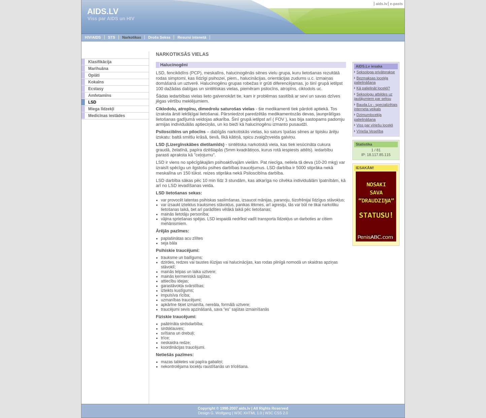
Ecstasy (95, 88)
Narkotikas (131, 37)
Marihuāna (98, 68)
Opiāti (94, 75)
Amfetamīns (99, 95)
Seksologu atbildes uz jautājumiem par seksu (373, 96)
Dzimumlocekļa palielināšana (368, 117)
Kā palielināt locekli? (373, 88)
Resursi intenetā (191, 37)
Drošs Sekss (159, 37)
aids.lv (381, 4)
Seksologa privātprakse (375, 72)
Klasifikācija (99, 62)
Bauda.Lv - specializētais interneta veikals (375, 107)
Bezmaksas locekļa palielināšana (371, 80)
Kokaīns (96, 82)
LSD (92, 102)
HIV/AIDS (93, 37)
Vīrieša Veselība (369, 131)
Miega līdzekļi (101, 109)
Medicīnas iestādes (106, 115)
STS (111, 37)
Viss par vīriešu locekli (374, 125)
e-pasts (396, 4)
